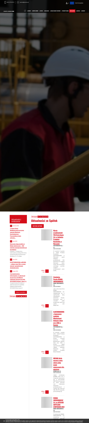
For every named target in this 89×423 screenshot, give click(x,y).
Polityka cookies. (79, 421)
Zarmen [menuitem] (29, 11)
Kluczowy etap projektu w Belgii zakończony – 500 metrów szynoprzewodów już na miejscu (18, 246)
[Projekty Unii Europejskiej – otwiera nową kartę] (76, 3)
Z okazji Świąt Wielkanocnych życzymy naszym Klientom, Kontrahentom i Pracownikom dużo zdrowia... (17, 233)
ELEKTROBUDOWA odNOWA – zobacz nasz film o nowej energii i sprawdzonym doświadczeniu (18, 265)
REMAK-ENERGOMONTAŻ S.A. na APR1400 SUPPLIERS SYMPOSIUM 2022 (58, 402)
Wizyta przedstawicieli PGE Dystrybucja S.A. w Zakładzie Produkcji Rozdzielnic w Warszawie (58, 237)
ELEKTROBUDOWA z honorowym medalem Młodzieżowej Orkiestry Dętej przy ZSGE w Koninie (58, 318)
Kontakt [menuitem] (83, 11)
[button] (39, 217)
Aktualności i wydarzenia (16, 220)
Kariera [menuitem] (78, 11)
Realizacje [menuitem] (47, 11)
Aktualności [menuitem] (72, 11)
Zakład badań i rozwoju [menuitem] (55, 11)
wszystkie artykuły (37, 226)
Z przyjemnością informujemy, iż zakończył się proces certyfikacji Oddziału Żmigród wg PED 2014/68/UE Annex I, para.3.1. (18, 277)
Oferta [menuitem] (41, 11)
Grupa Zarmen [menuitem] (35, 11)
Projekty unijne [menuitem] (65, 11)
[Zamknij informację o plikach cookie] (4, 420)
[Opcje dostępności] (67, 3)
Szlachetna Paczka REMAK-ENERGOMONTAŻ (58, 279)
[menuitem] (25, 11)
